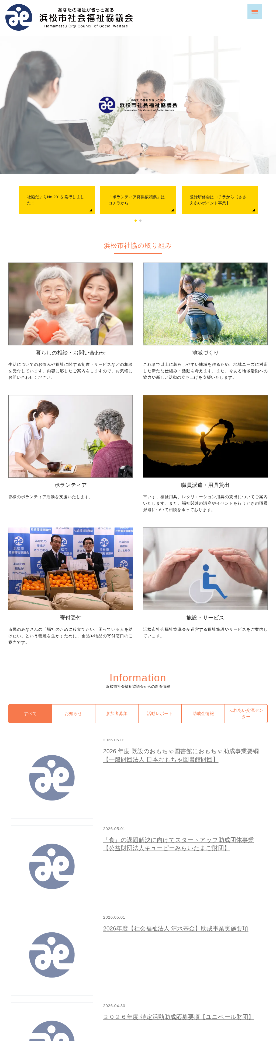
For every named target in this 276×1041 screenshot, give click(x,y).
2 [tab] (140, 221)
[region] (138, 105)
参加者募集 (116, 584)
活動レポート (160, 584)
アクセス (140, 1007)
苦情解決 (182, 992)
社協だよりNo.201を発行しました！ (55, 199)
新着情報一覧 (249, 853)
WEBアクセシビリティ (149, 992)
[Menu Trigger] (254, 11)
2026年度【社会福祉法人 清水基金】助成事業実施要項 (146, 714)
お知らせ (73, 584)
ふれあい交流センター (246, 584)
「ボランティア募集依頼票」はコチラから (136, 199)
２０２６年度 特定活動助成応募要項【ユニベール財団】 (149, 760)
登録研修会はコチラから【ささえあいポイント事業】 (218, 199)
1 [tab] (135, 221)
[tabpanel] (57, 200)
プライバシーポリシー (105, 992)
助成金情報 (203, 584)
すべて (30, 584)
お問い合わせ (140, 958)
